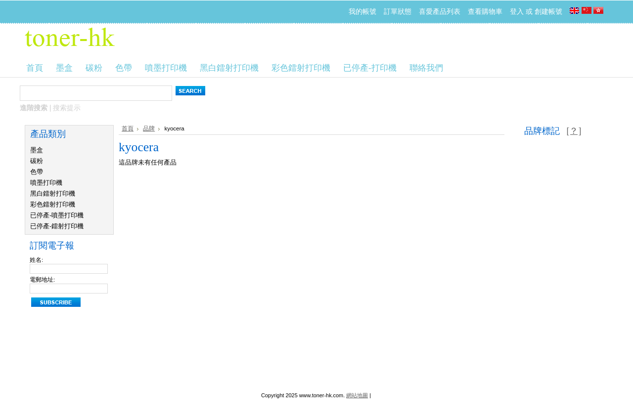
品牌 (149, 128)
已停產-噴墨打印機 (57, 215)
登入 (517, 11)
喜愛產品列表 (439, 11)
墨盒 (36, 150)
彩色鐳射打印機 (52, 204)
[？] (573, 131)
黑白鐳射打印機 (52, 193)
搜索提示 (67, 108)
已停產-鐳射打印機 (57, 226)
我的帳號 (362, 11)
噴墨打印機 (46, 182)
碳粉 (36, 161)
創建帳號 (548, 11)
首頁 (128, 128)
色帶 (36, 171)
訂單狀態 (397, 11)
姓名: (36, 260)
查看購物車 (485, 11)
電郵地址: (42, 280)
